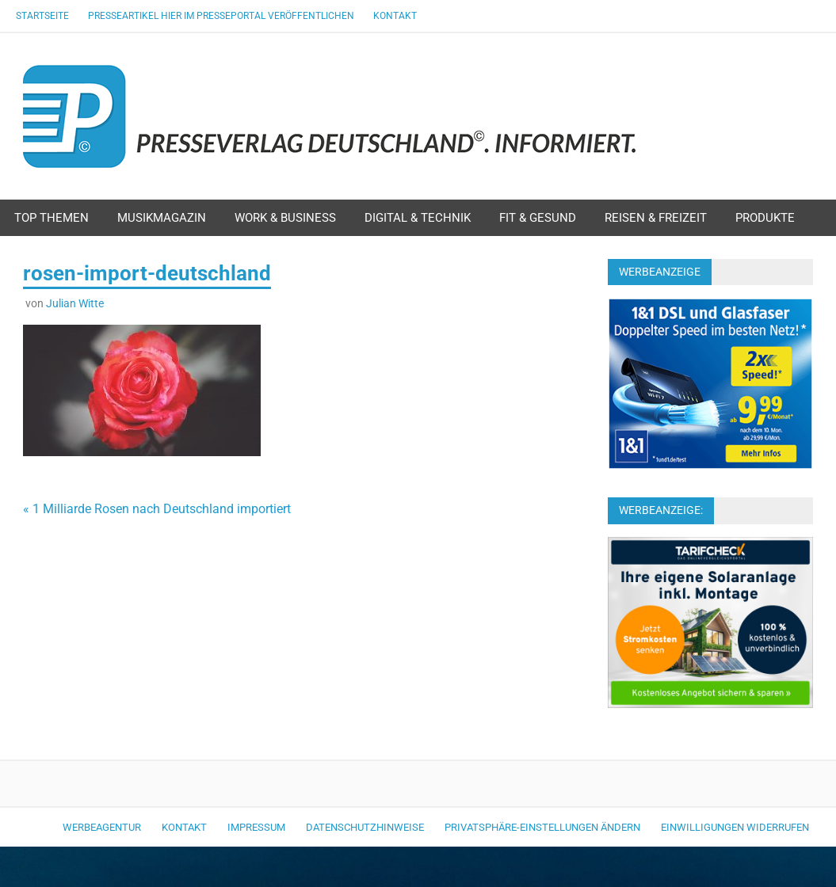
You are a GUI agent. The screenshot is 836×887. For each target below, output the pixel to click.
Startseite (42, 15)
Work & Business (285, 218)
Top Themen (51, 218)
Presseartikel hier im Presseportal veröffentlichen (221, 15)
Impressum (256, 827)
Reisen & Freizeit (656, 218)
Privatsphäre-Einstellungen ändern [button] (542, 827)
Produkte (765, 218)
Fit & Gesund (537, 218)
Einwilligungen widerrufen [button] (735, 827)
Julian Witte (75, 303)
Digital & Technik (418, 218)
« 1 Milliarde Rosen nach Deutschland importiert (157, 508)
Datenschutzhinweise (365, 827)
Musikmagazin (161, 218)
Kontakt (395, 15)
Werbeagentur (102, 827)
